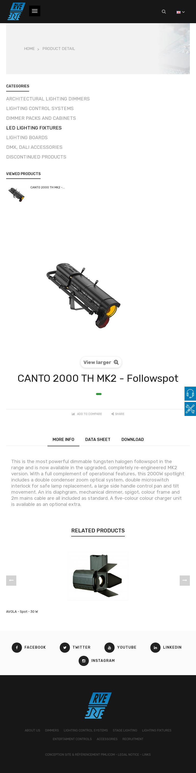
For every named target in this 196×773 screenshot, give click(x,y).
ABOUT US (32, 730)
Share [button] (118, 414)
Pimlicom (108, 754)
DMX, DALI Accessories (34, 147)
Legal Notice (128, 754)
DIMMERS (52, 730)
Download (132, 439)
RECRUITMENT (132, 739)
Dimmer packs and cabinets (41, 118)
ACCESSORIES (107, 739)
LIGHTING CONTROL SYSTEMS (86, 730)
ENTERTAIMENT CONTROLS (72, 739)
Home (29, 48)
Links (146, 754)
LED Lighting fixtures (34, 128)
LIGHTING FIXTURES (157, 730)
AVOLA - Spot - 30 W (22, 611)
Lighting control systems (40, 108)
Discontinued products (36, 157)
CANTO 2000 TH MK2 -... (47, 187)
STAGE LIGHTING (125, 730)
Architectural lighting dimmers (48, 99)
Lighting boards (27, 137)
